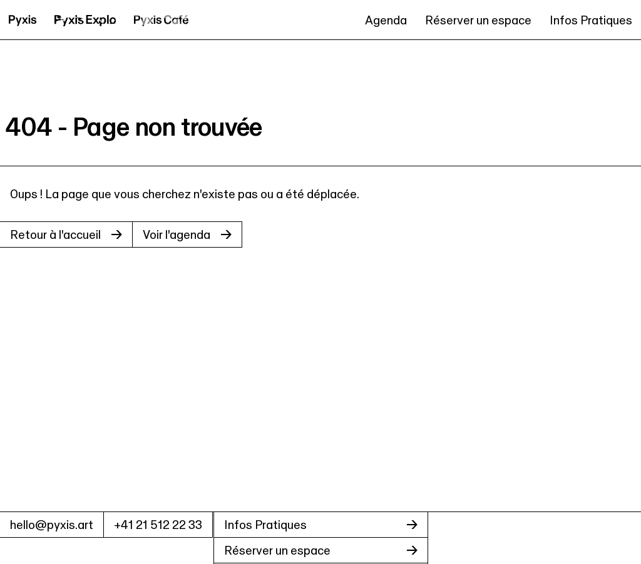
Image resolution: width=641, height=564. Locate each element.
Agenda (386, 20)
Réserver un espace (478, 20)
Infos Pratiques (591, 20)
